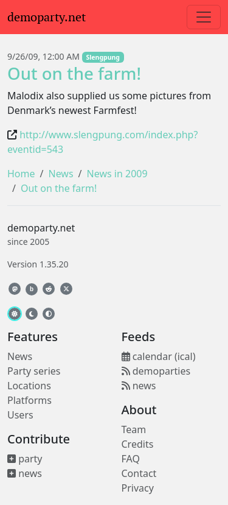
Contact (139, 473)
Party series (33, 371)
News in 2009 (117, 173)
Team (134, 429)
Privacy (138, 488)
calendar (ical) (159, 356)
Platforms (29, 400)
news (24, 473)
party (25, 458)
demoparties (156, 371)
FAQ (131, 458)
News (60, 173)
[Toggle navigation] (204, 17)
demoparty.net (46, 17)
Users (20, 415)
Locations (29, 385)
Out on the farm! (74, 73)
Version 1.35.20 (37, 264)
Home (21, 173)
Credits (138, 444)
